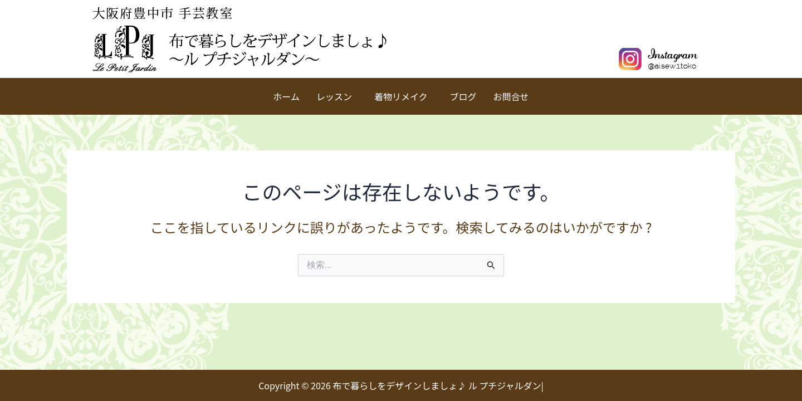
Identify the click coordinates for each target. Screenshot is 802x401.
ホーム (286, 96)
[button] (337, 96)
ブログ (463, 96)
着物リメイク (401, 96)
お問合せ (511, 96)
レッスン (334, 96)
